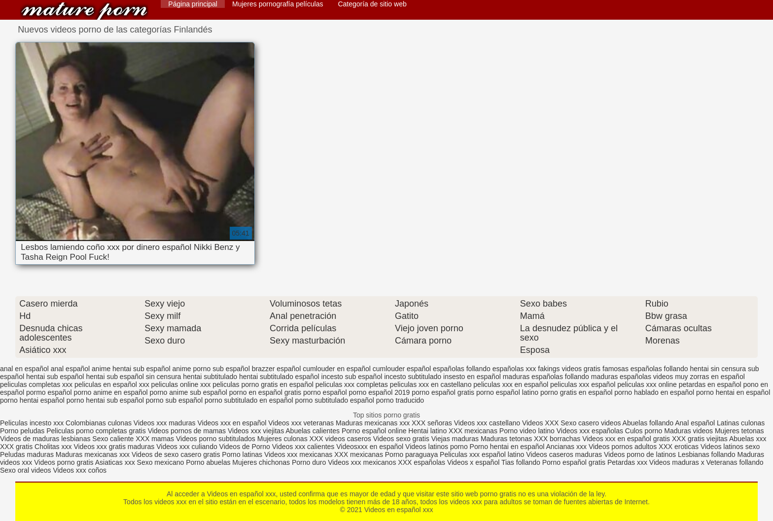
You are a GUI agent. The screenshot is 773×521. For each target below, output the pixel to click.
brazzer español (276, 369)
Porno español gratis (574, 462)
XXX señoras (432, 423)
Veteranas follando (735, 462)
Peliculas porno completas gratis (96, 431)
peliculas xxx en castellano (431, 384)
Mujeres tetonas (739, 431)
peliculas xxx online (647, 384)
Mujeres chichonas (261, 462)
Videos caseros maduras (564, 454)
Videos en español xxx (84, 11)
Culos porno (644, 431)
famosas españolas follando (645, 369)
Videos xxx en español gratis (626, 439)
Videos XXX (540, 423)
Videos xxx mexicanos (363, 462)
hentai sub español (55, 377)
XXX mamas (155, 439)
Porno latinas (243, 454)
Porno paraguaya (412, 454)
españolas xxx (514, 369)
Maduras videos (688, 431)
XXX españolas (421, 462)
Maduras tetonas (506, 439)
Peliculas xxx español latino (482, 454)
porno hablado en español (654, 392)
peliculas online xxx (181, 384)
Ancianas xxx (566, 447)
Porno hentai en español (507, 447)
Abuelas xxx (747, 439)
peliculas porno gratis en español (263, 384)
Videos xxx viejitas (256, 431)
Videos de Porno (244, 447)
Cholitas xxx (53, 447)
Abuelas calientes (312, 431)
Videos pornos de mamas (187, 431)
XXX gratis (16, 447)
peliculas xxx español (582, 384)
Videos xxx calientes (303, 447)
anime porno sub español (211, 369)
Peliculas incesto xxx (32, 423)
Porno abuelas (208, 462)
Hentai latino (427, 431)
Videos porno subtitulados (215, 439)
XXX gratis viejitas (700, 439)
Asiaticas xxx (115, 462)
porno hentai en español (733, 392)
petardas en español (710, 384)
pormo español (49, 392)
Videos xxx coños (79, 470)
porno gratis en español (576, 392)
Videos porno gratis (63, 462)
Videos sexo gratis (401, 439)
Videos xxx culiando (186, 447)
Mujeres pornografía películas (277, 4)
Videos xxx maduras (165, 423)
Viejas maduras (455, 439)
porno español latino (507, 392)
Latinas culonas (741, 423)
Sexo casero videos (591, 423)
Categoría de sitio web (372, 4)
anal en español (24, 369)
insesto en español (472, 377)
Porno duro (310, 462)
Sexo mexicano (160, 462)
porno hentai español (32, 400)
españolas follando (462, 369)
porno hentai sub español (105, 400)
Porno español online (374, 431)
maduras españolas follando (546, 377)
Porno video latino (527, 431)
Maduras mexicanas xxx (373, 423)
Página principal (192, 4)
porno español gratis (443, 392)
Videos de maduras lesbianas (46, 439)
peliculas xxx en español (510, 384)
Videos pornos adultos (623, 447)
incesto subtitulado (412, 377)
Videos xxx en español (232, 423)
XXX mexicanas (473, 431)
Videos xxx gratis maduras (114, 447)
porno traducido (400, 400)
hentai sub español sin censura (133, 377)
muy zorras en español (710, 377)
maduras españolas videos (632, 377)
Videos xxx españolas (590, 431)
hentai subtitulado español (279, 377)
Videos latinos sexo (730, 447)
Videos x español (473, 462)
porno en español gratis (265, 392)
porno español (325, 392)
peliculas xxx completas (352, 384)
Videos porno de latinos (640, 454)
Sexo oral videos (26, 470)
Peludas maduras (27, 454)
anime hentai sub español (131, 369)
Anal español (695, 423)
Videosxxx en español (369, 447)
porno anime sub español (188, 392)
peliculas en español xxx (111, 384)
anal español (70, 369)
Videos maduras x (676, 462)
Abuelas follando (648, 423)
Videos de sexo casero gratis (176, 454)
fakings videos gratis (569, 369)
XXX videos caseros (341, 439)
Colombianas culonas (99, 423)
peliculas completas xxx (36, 384)
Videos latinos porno (436, 447)
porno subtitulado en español (249, 400)
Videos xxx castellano (487, 423)
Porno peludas (22, 431)
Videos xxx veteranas (301, 423)
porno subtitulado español (334, 400)
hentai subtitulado (210, 377)
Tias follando (521, 462)
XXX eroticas (679, 447)
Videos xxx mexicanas (298, 454)
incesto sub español (352, 377)
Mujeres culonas (282, 439)
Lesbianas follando (708, 454)
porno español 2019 (379, 392)
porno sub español (174, 400)
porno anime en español (110, 392)
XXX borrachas (557, 439)
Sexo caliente (113, 439)
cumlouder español (402, 369)
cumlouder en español (337, 369)
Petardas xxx (628, 462)
